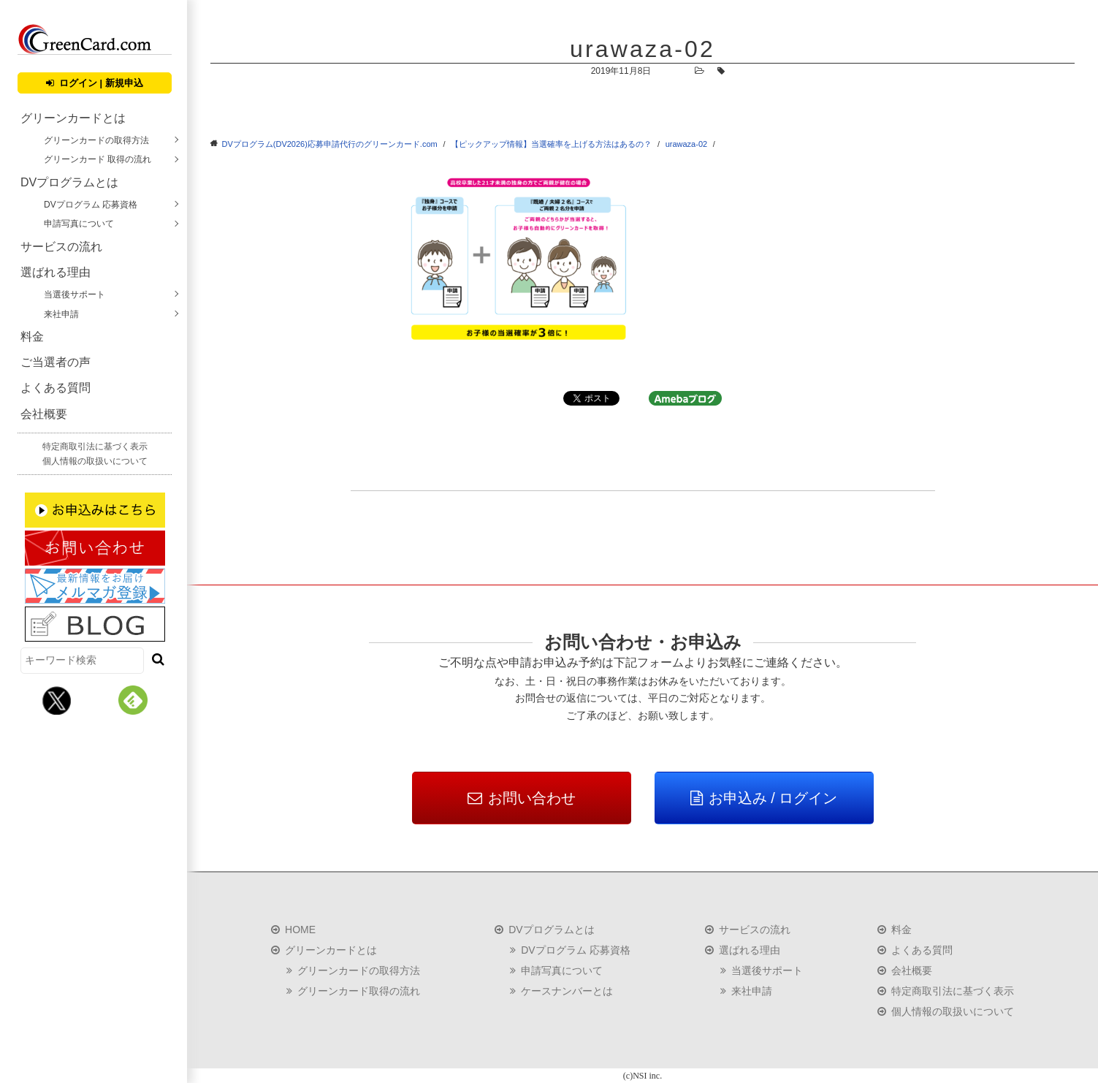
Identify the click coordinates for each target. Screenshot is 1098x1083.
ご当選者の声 (55, 362)
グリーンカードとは (73, 118)
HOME (300, 929)
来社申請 (61, 314)
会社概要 (43, 414)
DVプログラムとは (69, 182)
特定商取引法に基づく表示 (95, 446)
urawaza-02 (686, 144)
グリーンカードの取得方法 (96, 140)
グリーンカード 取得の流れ (97, 159)
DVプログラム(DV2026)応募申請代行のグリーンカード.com (330, 144)
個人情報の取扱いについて (95, 461)
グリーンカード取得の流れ (358, 991)
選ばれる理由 (55, 272)
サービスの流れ (61, 246)
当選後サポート (74, 294)
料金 (32, 336)
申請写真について (79, 223)
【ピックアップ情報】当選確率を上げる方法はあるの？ (551, 144)
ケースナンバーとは (567, 991)
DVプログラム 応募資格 (90, 205)
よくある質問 (55, 387)
